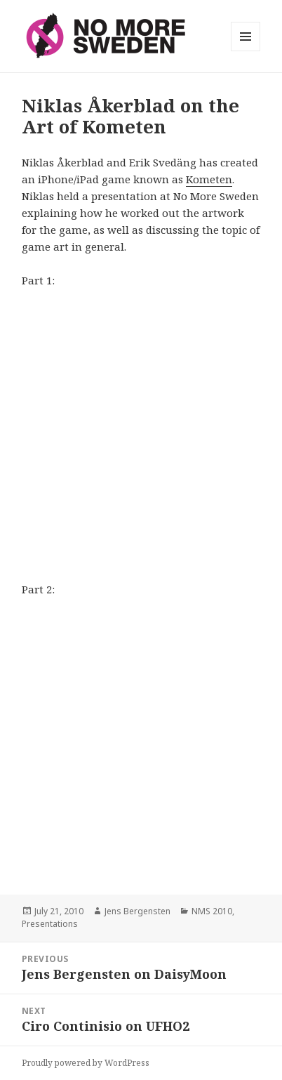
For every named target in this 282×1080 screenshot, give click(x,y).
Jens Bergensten (137, 911)
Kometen (209, 179)
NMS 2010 (212, 911)
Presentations (50, 924)
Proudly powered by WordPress (85, 1063)
